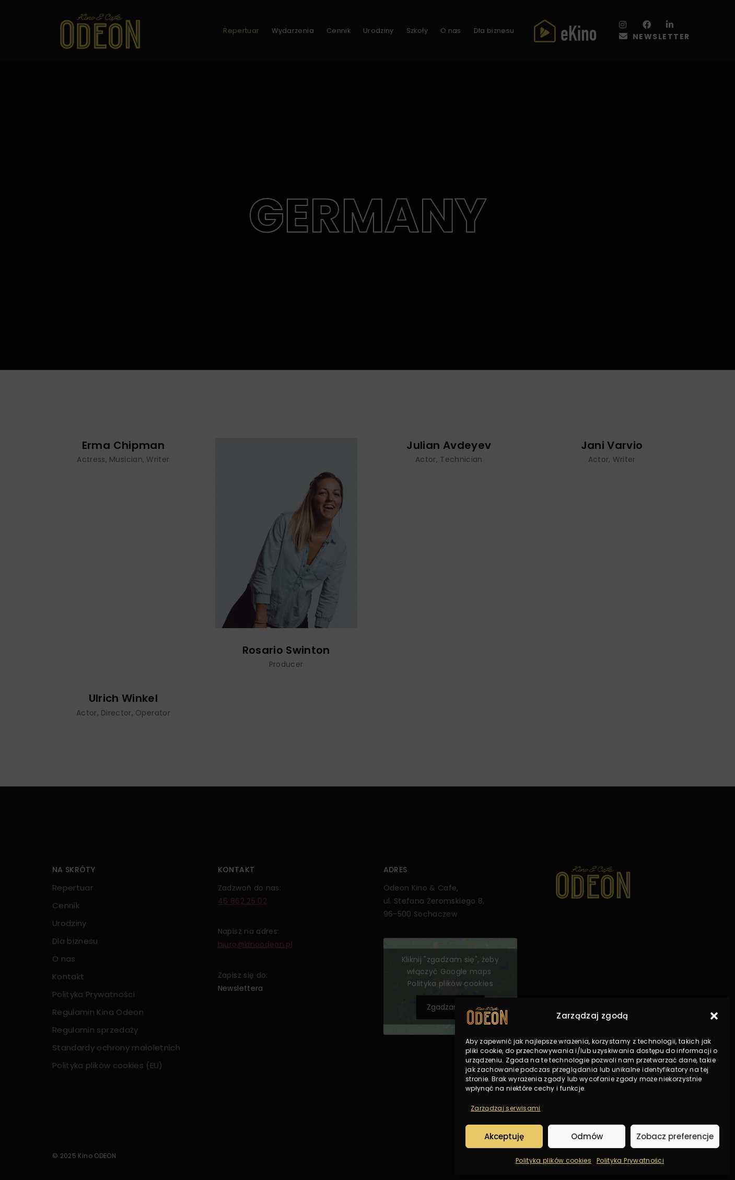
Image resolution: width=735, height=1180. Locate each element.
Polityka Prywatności (630, 1160)
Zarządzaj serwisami (506, 1108)
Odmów (587, 1136)
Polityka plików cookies (553, 1160)
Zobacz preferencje (675, 1136)
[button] (714, 1016)
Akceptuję (504, 1136)
